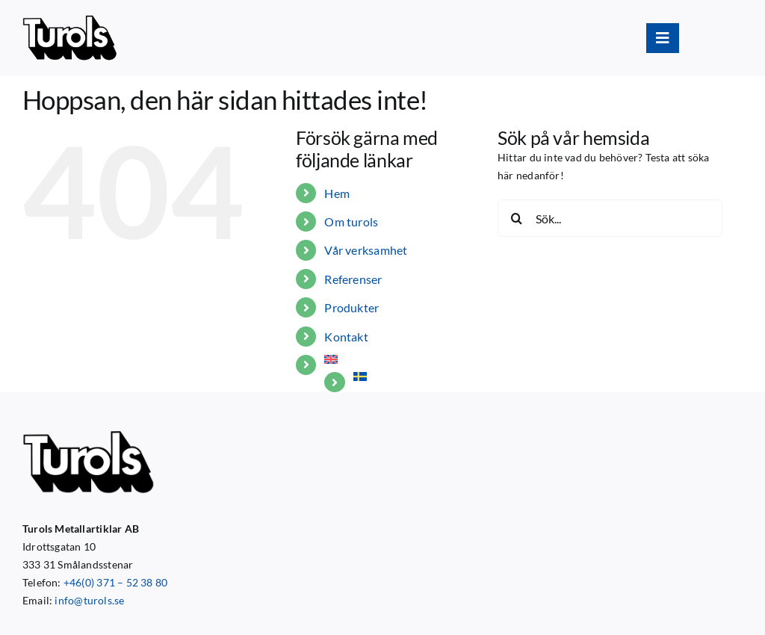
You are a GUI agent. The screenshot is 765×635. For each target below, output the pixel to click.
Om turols (351, 221)
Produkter (351, 307)
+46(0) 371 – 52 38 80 (115, 582)
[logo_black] (69, 19)
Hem (337, 193)
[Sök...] (610, 218)
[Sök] (516, 218)
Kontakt (346, 336)
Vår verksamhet (365, 250)
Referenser (353, 279)
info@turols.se (89, 600)
